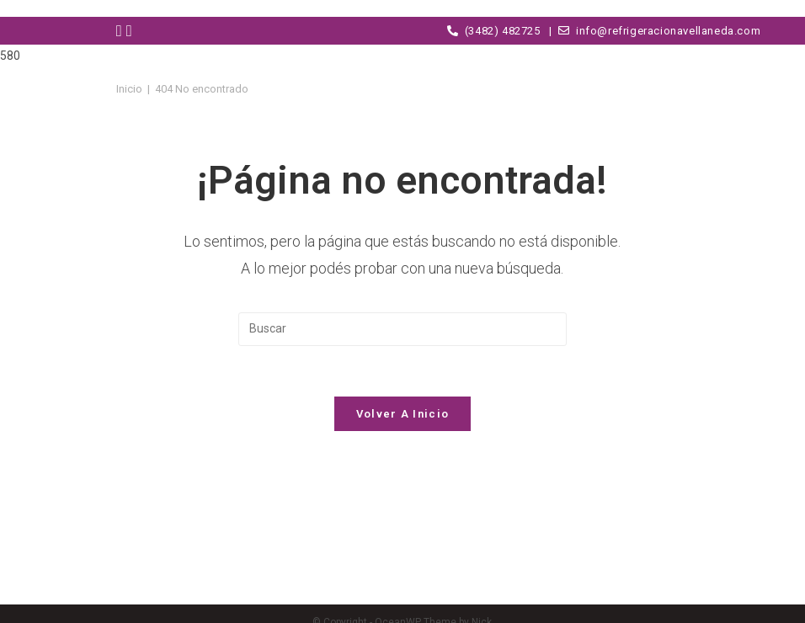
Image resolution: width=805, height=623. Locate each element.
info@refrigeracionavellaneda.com (656, 30)
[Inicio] (129, 89)
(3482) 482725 (494, 30)
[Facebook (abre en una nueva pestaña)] (121, 31)
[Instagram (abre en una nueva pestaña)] (131, 31)
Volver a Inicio (403, 413)
